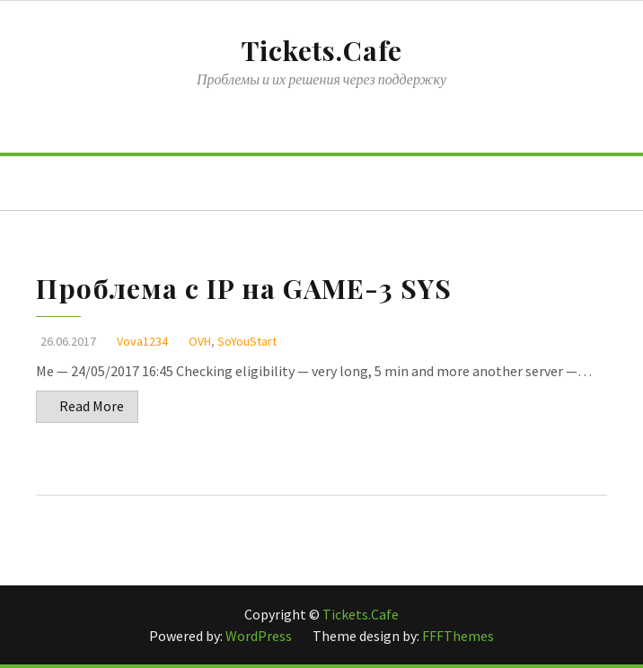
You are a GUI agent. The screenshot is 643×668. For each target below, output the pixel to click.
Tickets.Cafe (322, 50)
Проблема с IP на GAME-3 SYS (244, 288)
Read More (91, 406)
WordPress (260, 636)
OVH (200, 341)
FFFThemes (458, 636)
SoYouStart (247, 341)
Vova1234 (142, 341)
